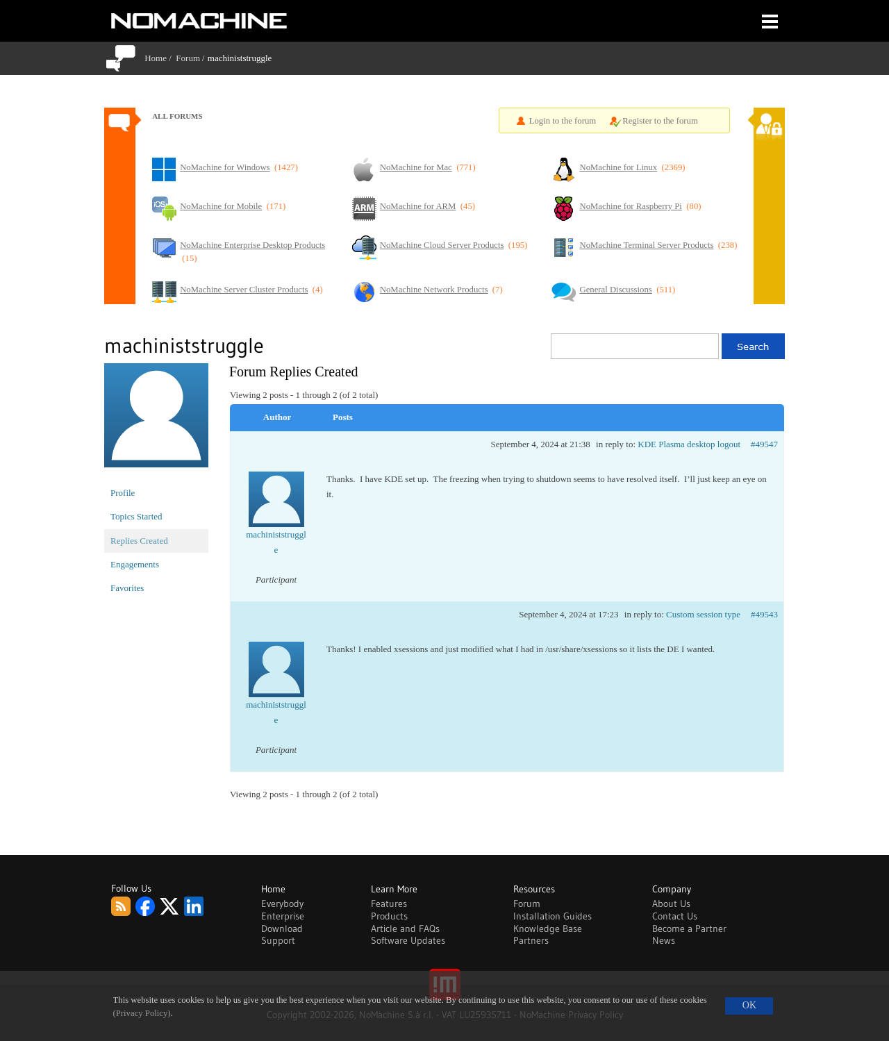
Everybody (282, 903)
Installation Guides (552, 916)
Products (389, 916)
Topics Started (136, 516)
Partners (531, 940)
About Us (671, 903)
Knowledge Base (547, 928)
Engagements (134, 564)
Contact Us (674, 916)
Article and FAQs (405, 928)
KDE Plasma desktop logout (689, 444)
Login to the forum (563, 121)
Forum (188, 58)
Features (389, 903)
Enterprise (282, 916)
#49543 (764, 614)
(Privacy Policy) (142, 1013)
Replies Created (139, 540)
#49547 (764, 444)
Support (278, 940)
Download (282, 928)
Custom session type (703, 614)
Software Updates (408, 940)
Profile (122, 493)
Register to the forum (660, 121)
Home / (160, 58)
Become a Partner (689, 928)
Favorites (127, 588)
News (663, 940)
